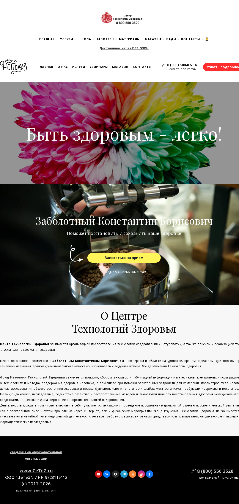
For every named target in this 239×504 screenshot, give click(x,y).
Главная (47, 39)
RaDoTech (105, 39)
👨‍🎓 (207, 39)
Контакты (190, 39)
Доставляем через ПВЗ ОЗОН (124, 48)
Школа (85, 39)
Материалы (129, 39)
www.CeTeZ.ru (36, 471)
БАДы (171, 39)
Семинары (99, 67)
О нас (63, 67)
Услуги (66, 39)
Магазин (153, 39)
